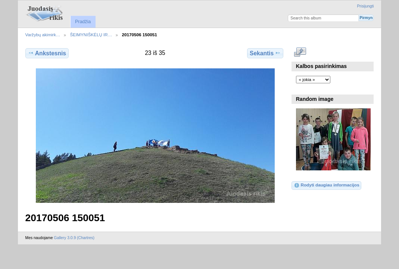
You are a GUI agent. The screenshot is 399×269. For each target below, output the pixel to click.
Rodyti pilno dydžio (300, 52)
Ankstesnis (47, 53)
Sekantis (265, 53)
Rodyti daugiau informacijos (326, 185)
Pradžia (83, 21)
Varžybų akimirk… (42, 34)
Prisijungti (365, 6)
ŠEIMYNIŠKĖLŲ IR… (91, 34)
